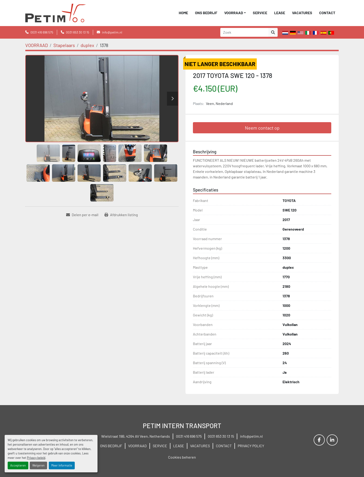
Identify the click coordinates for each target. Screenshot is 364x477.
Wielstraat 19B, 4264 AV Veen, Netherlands (135, 436)
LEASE (279, 12)
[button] (235, 13)
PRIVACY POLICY (251, 445)
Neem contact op (262, 128)
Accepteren (18, 465)
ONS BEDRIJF (206, 12)
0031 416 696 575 (41, 32)
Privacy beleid (36, 458)
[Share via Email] (82, 214)
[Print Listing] (121, 214)
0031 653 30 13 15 (77, 32)
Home (183, 12)
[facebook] (319, 440)
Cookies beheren (182, 457)
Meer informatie (61, 465)
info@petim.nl (112, 32)
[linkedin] (332, 440)
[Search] (244, 32)
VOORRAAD (233, 12)
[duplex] (87, 45)
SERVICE (260, 12)
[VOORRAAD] (36, 45)
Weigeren (38, 465)
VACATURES (302, 12)
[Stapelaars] (64, 45)
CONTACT (327, 12)
